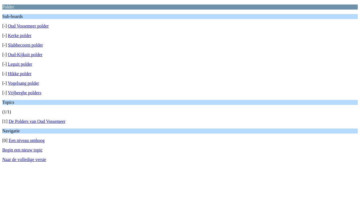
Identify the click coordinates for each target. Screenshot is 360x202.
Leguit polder (20, 64)
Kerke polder (20, 35)
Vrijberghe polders (24, 92)
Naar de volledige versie (24, 159)
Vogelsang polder (23, 83)
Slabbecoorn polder (25, 45)
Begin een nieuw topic (22, 150)
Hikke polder (20, 73)
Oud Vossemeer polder (28, 26)
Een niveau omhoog (27, 140)
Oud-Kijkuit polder (25, 54)
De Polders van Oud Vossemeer (37, 121)
